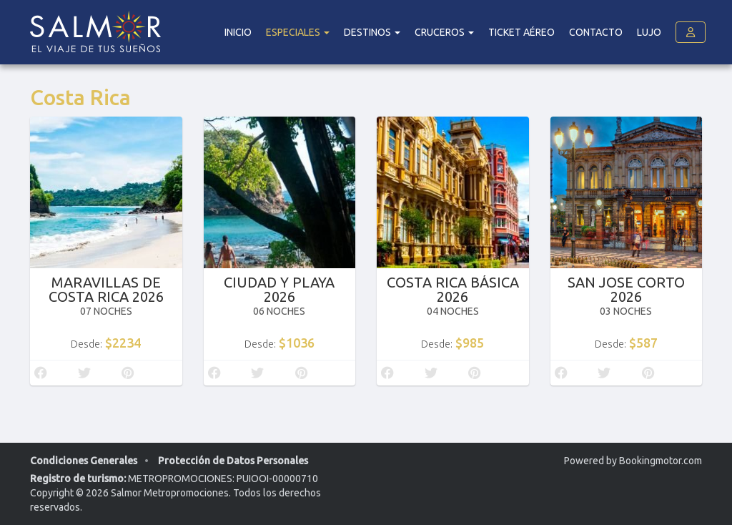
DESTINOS (372, 32)
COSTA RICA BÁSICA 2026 (453, 289)
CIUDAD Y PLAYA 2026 (279, 289)
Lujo (649, 32)
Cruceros (444, 32)
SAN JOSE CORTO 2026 (626, 289)
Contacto (596, 32)
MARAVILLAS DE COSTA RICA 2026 (106, 289)
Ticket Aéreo (521, 32)
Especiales (298, 32)
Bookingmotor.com (660, 460)
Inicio (238, 32)
